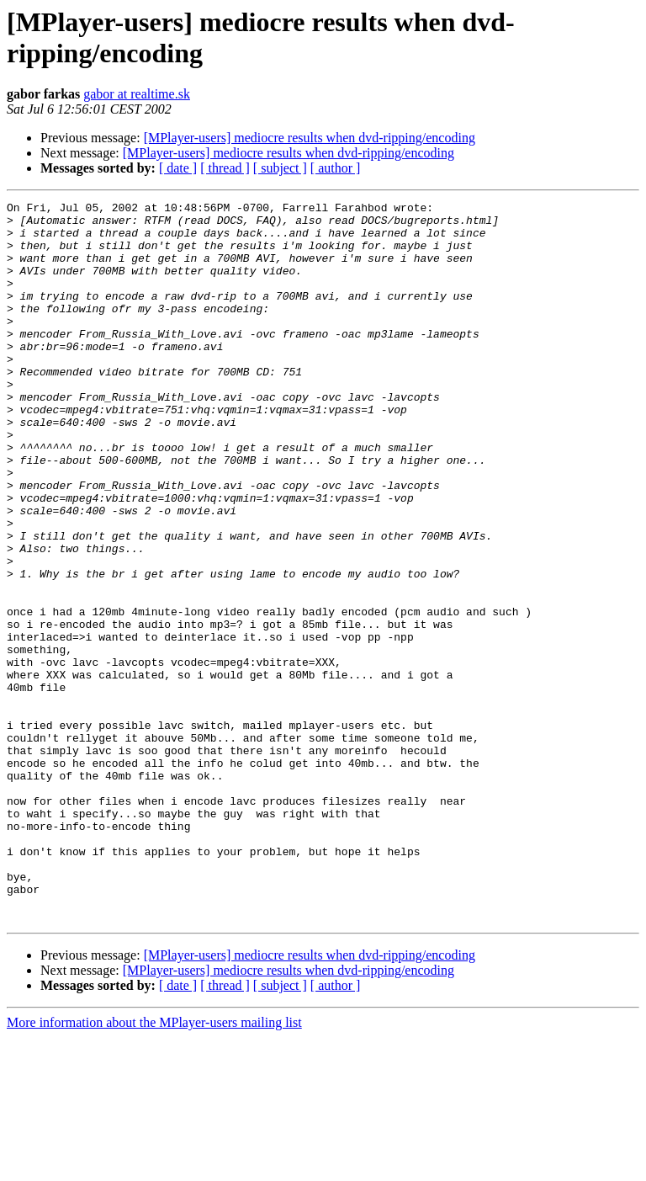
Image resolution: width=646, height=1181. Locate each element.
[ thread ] (225, 168)
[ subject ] (280, 168)
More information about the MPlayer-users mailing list (154, 1166)
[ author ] (335, 168)
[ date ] (178, 168)
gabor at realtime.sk (136, 94)
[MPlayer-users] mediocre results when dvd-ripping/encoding (309, 137)
